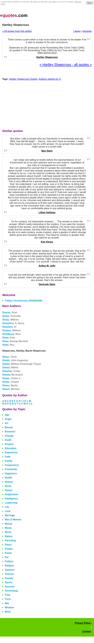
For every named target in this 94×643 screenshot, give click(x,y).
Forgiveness (12, 465)
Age (7, 415)
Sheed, (10, 367)
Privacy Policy (83, 623)
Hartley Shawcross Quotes (23, 79)
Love (7, 511)
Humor (9, 490)
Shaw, (8, 337)
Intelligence (11, 498)
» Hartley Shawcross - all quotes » (66, 65)
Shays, (9, 356)
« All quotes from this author (17, 31)
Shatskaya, (11, 334)
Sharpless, (13, 323)
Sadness (10, 569)
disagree (87, 31)
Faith (7, 456)
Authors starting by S (50, 79)
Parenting (10, 540)
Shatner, (11, 330)
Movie (8, 528)
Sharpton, (9, 327)
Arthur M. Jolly (47, 266)
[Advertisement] (47, 106)
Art (6, 423)
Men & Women (13, 519)
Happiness (11, 473)
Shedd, (15, 360)
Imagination (11, 494)
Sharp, (11, 316)
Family (8, 461)
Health (8, 477)
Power (8, 553)
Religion (9, 565)
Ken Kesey (47, 242)
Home (8, 486)
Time (7, 595)
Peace (8, 544)
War (7, 603)
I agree (77, 31)
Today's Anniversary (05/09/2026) (23, 300)
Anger (8, 419)
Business (10, 431)
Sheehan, (11, 371)
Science (9, 574)
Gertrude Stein (47, 284)
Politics (9, 561)
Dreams (9, 444)
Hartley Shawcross (47, 57)
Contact (86, 631)
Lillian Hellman (47, 212)
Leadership (11, 502)
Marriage (10, 515)
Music (8, 532)
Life (7, 507)
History (9, 482)
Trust (8, 599)
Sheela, (12, 374)
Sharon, (9, 312)
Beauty (9, 427)
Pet (7, 557)
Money (8, 523)
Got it (89, 3)
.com (13, 15)
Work (8, 611)
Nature (8, 536)
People (9, 549)
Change (9, 435)
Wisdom (9, 607)
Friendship (11, 469)
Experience (11, 452)
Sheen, (11, 378)
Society (9, 578)
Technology (11, 590)
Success (9, 586)
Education (10, 448)
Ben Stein (47, 151)
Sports (8, 582)
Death (8, 440)
